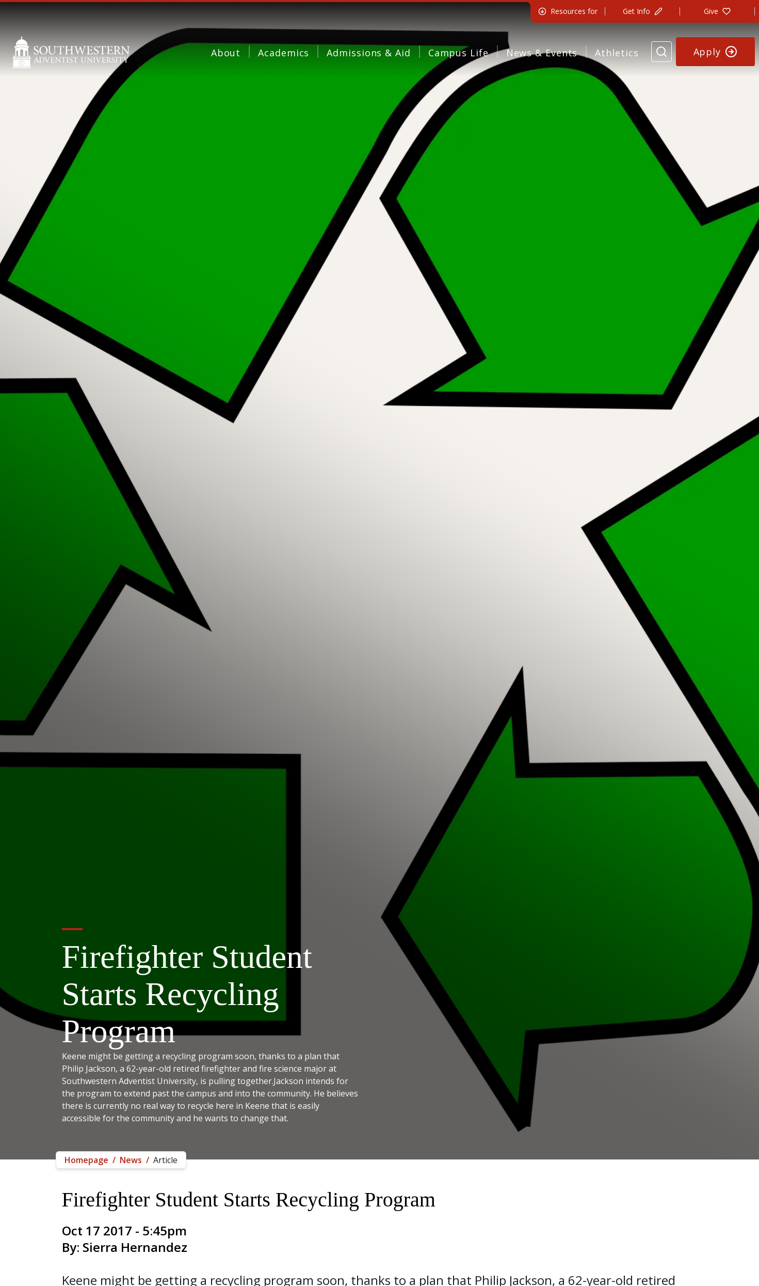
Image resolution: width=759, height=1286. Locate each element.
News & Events (542, 52)
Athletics (616, 52)
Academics (283, 52)
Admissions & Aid (368, 52)
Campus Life (458, 52)
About (226, 52)
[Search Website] (661, 51)
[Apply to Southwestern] (715, 51)
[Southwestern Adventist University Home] (71, 51)
